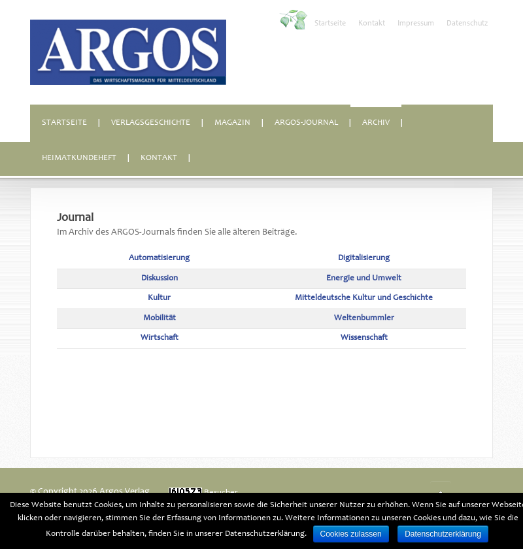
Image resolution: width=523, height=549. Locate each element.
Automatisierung (159, 258)
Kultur (159, 298)
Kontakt (371, 23)
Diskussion (159, 278)
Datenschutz (467, 23)
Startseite (330, 23)
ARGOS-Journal (306, 123)
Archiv (376, 123)
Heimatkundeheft (79, 158)
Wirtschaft (159, 338)
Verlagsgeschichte (150, 123)
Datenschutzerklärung (443, 534)
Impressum (415, 23)
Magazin (232, 123)
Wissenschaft (364, 338)
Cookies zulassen (351, 534)
